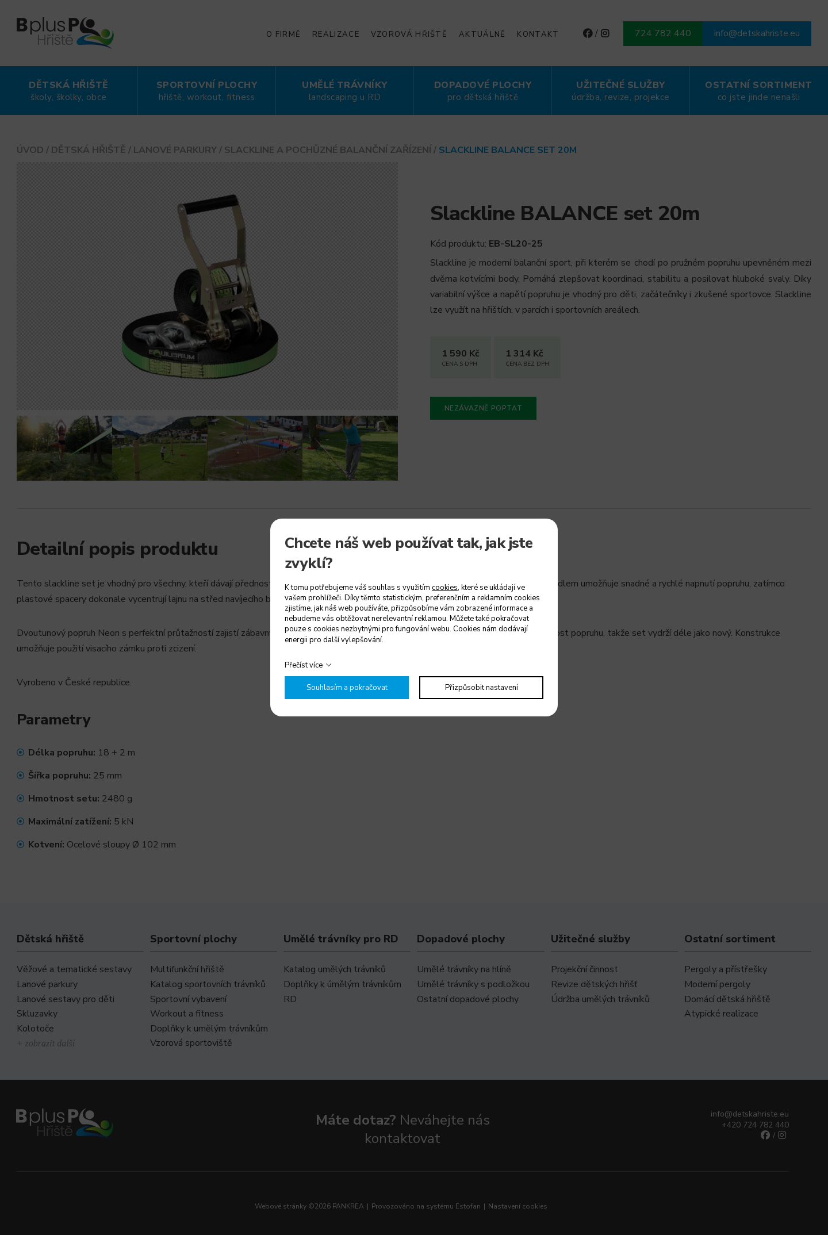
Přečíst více (304, 665)
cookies (445, 587)
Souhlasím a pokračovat (347, 687)
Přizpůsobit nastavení (481, 687)
